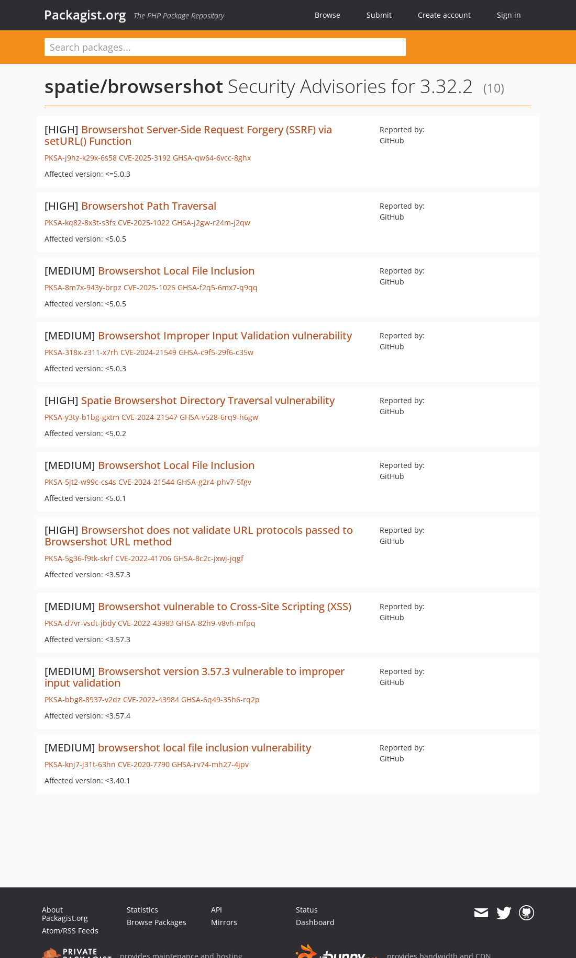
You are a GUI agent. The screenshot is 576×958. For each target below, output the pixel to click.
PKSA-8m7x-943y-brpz (83, 287)
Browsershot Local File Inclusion (176, 271)
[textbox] (225, 47)
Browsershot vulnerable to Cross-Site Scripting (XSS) (224, 606)
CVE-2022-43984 (151, 699)
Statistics (142, 910)
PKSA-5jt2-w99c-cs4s (80, 482)
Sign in (509, 15)
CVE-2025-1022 (144, 222)
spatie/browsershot (134, 86)
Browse (327, 15)
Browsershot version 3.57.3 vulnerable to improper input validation (195, 677)
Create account (444, 15)
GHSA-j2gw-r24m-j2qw (211, 222)
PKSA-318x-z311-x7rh (81, 352)
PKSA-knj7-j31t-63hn (80, 764)
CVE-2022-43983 (146, 623)
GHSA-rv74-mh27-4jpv (210, 764)
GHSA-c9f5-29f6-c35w (216, 352)
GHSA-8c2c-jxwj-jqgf (208, 558)
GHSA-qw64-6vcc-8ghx (212, 158)
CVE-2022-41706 (143, 558)
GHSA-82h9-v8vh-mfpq (216, 623)
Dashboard (315, 922)
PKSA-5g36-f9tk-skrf (79, 558)
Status (307, 910)
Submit (379, 15)
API (216, 910)
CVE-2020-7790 (144, 764)
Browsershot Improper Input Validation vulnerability (225, 335)
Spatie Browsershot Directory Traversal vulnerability (208, 400)
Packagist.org (85, 14)
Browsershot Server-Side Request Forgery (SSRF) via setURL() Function (188, 135)
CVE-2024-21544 (146, 482)
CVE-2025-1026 (149, 287)
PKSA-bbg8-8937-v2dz (83, 699)
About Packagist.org (65, 914)
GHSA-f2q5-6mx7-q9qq (218, 287)
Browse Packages (156, 922)
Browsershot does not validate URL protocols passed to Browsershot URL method (199, 536)
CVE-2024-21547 (149, 417)
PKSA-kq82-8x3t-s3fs (80, 222)
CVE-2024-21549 (148, 352)
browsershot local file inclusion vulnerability (204, 747)
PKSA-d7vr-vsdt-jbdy (80, 623)
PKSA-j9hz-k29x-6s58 (81, 158)
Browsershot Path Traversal (148, 206)
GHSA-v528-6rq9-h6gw (219, 417)
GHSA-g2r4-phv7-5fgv (213, 482)
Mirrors (224, 922)
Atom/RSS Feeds (70, 931)
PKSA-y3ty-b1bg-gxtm (82, 417)
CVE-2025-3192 (145, 158)
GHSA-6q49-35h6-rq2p (220, 699)
